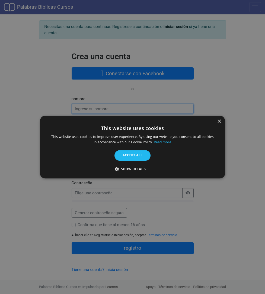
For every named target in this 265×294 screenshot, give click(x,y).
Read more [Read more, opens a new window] (162, 142)
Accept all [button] (133, 155)
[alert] (132, 147)
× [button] (219, 121)
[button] (132, 169)
